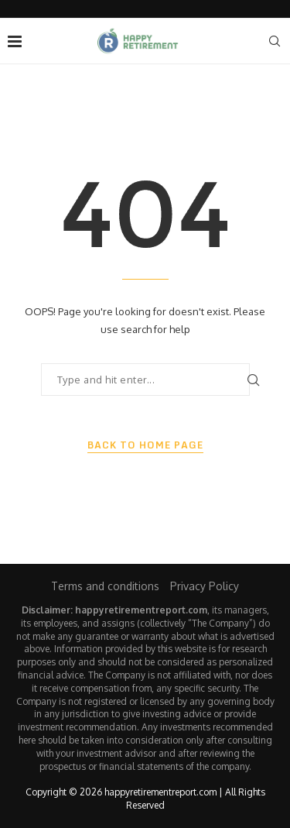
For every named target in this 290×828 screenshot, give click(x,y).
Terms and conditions (105, 586)
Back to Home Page (145, 445)
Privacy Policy (204, 586)
